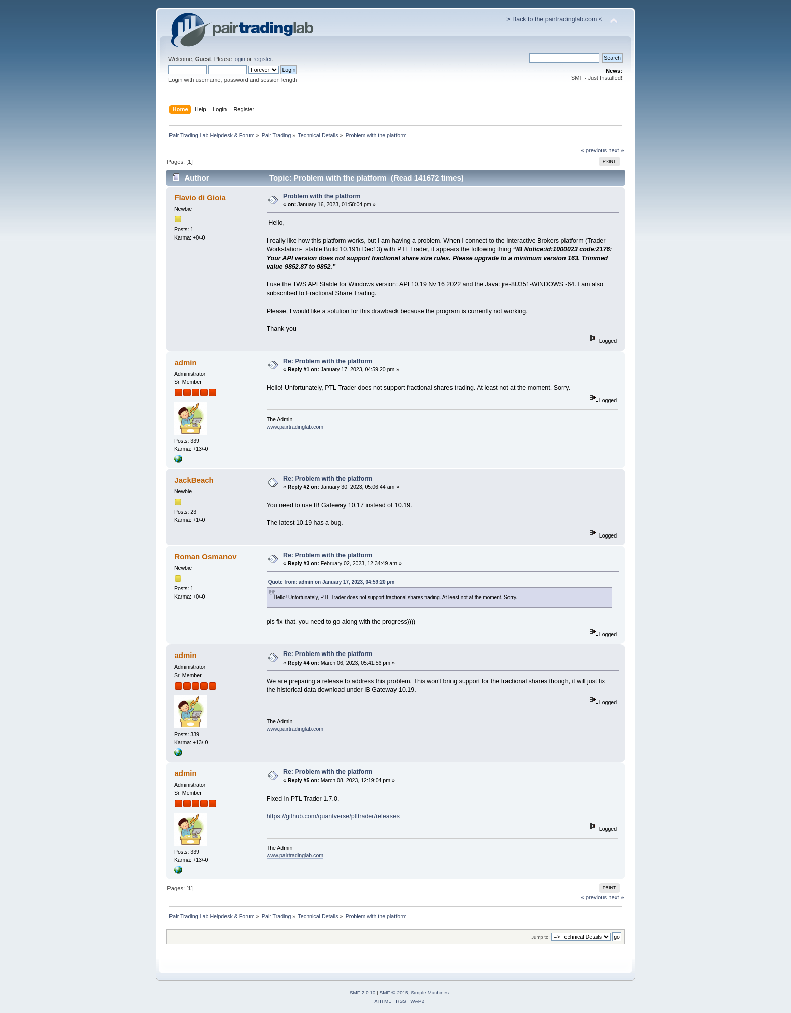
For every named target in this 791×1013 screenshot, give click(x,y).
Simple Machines (430, 992)
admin (185, 362)
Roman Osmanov (205, 556)
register (262, 59)
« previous (594, 150)
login (239, 59)
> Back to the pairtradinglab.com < (554, 19)
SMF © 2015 (394, 992)
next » (616, 150)
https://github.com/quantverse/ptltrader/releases (333, 816)
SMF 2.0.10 (363, 992)
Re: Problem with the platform (327, 361)
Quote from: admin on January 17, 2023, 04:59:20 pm (331, 582)
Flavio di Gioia (199, 197)
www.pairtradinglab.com (295, 427)
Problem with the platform (322, 196)
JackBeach (193, 479)
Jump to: (540, 937)
